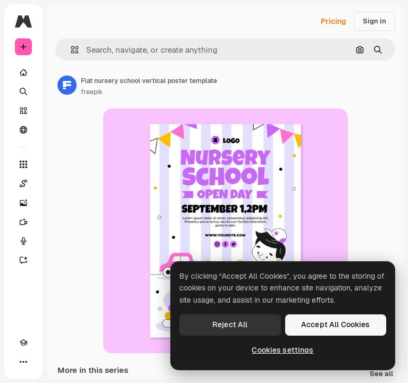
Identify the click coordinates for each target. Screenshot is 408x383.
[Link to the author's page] (67, 85)
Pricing (333, 21)
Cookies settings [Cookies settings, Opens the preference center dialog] (282, 350)
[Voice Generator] (23, 240)
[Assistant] (23, 260)
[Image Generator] (23, 202)
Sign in (374, 21)
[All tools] (23, 164)
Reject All (229, 324)
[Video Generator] (23, 221)
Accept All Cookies (335, 324)
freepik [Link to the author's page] (92, 92)
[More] (23, 361)
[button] (70, 50)
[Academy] (23, 342)
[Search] (23, 91)
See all (381, 374)
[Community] (23, 129)
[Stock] (23, 110)
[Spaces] (23, 183)
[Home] (23, 72)
